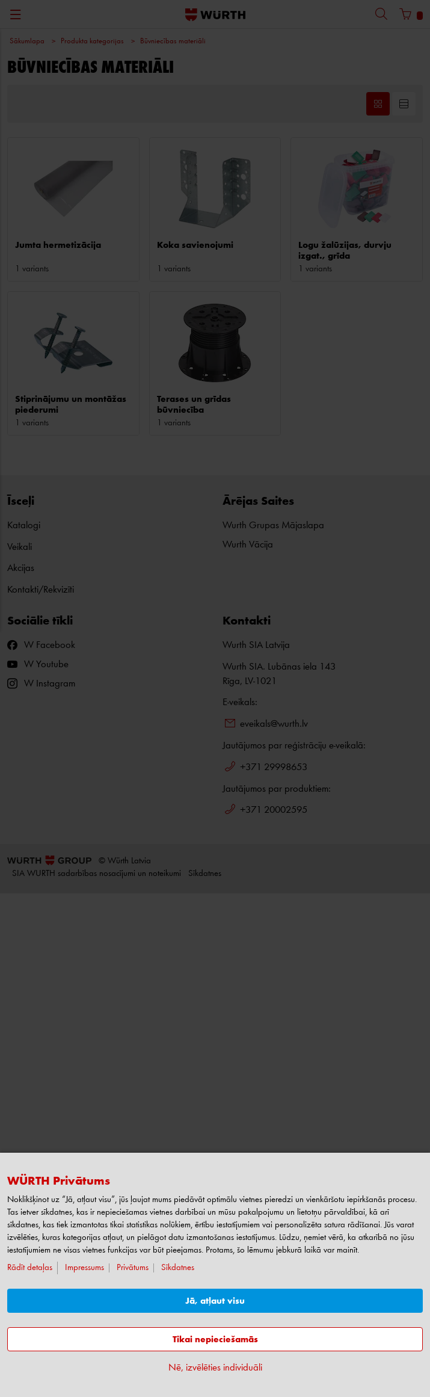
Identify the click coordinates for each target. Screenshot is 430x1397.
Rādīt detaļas (29, 1267)
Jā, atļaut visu (215, 1301)
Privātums (133, 1267)
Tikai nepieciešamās (215, 1339)
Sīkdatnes (177, 1267)
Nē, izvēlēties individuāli (215, 1368)
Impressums (84, 1267)
